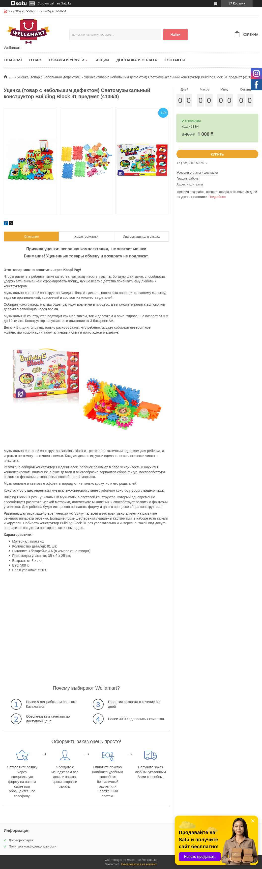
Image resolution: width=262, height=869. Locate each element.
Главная (13, 60)
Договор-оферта (21, 840)
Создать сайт (47, 3)
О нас (35, 60)
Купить (217, 154)
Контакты (174, 60)
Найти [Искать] (175, 34)
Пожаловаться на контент (139, 864)
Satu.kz (152, 860)
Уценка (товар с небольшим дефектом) (49, 77)
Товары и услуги (66, 60)
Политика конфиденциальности (32, 846)
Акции (102, 60)
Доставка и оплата (136, 60)
